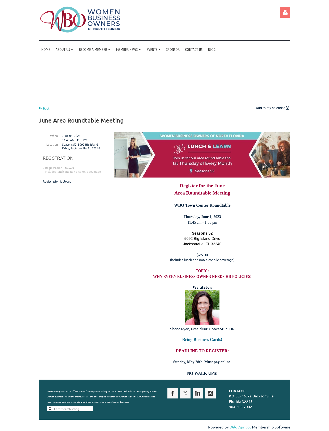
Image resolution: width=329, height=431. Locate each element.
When (54, 135)
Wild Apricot (240, 427)
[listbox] (273, 108)
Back (46, 108)
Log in (285, 12)
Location (52, 144)
